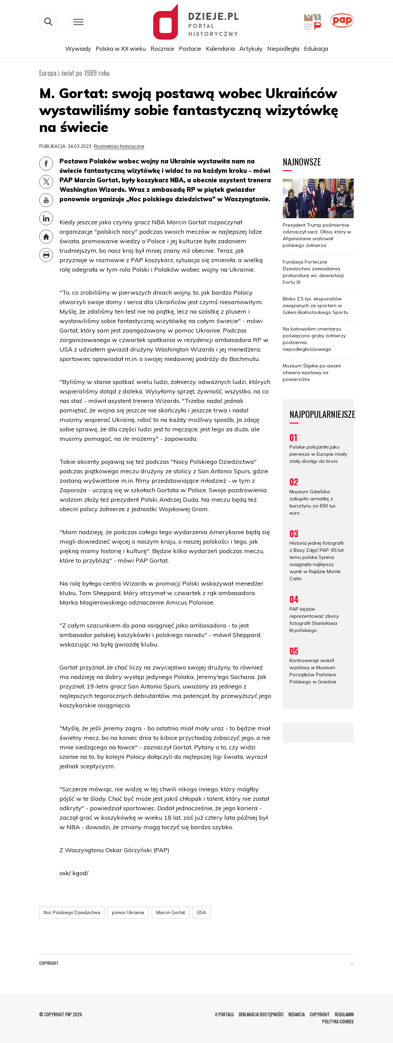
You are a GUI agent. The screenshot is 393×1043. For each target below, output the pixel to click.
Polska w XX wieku (121, 48)
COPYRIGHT (320, 1014)
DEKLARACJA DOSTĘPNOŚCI (261, 1014)
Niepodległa (283, 48)
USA (201, 912)
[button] (352, 964)
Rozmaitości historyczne (119, 146)
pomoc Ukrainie (128, 912)
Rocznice (162, 48)
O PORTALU (224, 1014)
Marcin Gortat (170, 912)
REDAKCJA (296, 1014)
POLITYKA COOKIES (338, 1021)
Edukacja (316, 48)
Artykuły (250, 48)
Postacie (190, 48)
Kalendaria (220, 48)
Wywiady (78, 48)
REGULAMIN (344, 1014)
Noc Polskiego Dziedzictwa (72, 912)
